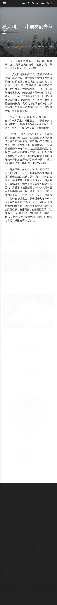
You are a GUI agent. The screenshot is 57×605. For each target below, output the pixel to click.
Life (5, 40)
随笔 (19, 40)
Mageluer (20, 47)
